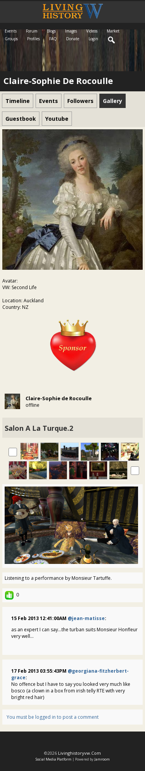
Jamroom (102, 759)
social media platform (54, 759)
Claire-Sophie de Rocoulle (59, 398)
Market (113, 31)
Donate (72, 38)
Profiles (33, 38)
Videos (91, 31)
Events (11, 31)
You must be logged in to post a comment (53, 717)
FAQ (53, 38)
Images (71, 31)
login (93, 38)
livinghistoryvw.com (79, 753)
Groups (11, 38)
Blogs (51, 31)
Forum (32, 31)
